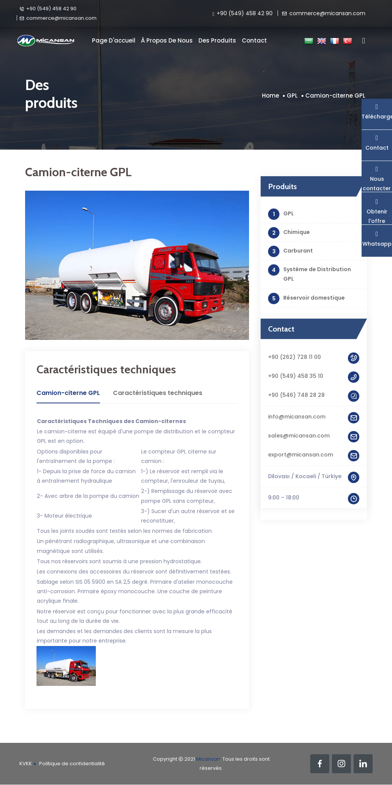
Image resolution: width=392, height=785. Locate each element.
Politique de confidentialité (72, 763)
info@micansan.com (313, 417)
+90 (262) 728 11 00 (313, 357)
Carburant (290, 251)
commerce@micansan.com (58, 18)
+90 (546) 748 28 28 (313, 395)
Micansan (208, 759)
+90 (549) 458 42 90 (47, 8)
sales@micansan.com (313, 436)
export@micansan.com (313, 455)
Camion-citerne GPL (335, 96)
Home (270, 96)
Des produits (217, 40)
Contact (254, 40)
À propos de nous (167, 40)
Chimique (289, 233)
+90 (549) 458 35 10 (313, 376)
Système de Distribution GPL (309, 273)
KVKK (25, 763)
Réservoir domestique (306, 298)
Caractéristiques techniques (157, 393)
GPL (292, 96)
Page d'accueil (113, 40)
